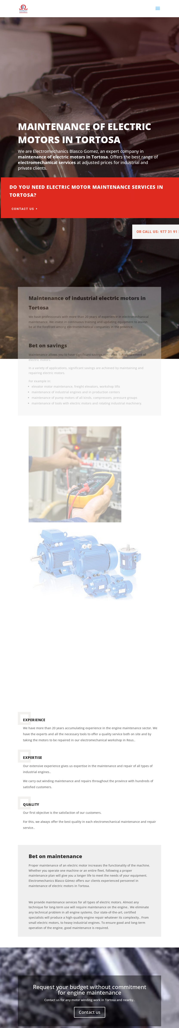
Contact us (63, 209)
